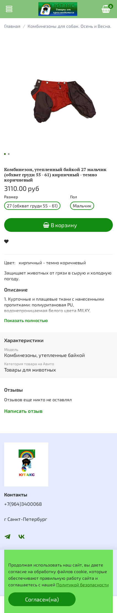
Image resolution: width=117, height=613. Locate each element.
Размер (11, 197)
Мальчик (82, 205)
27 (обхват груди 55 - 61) (32, 205)
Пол (73, 197)
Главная (12, 26)
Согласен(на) (42, 599)
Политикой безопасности (82, 584)
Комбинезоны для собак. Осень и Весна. (69, 26)
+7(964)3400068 (23, 504)
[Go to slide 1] (5, 154)
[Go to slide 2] (9, 154)
